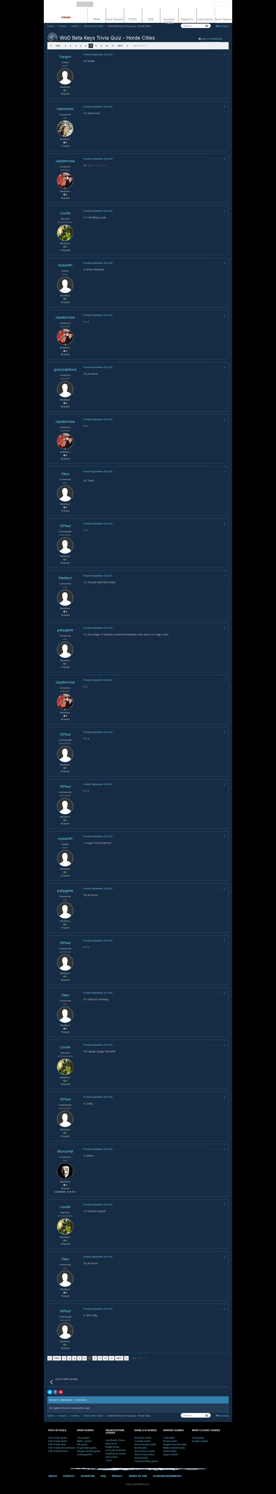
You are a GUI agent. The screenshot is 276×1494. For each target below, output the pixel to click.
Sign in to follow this (211, 38)
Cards (109, 1460)
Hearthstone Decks (115, 1440)
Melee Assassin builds (174, 1447)
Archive (76, 26)
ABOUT (52, 1476)
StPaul (65, 526)
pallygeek (65, 630)
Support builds (170, 1454)
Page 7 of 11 (139, 45)
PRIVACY (117, 1476)
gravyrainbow (65, 369)
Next (120, 46)
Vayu (65, 474)
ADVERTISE (88, 1476)
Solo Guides (112, 1456)
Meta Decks (111, 1443)
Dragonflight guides (87, 1447)
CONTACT (69, 1476)
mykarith (65, 265)
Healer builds (170, 1451)
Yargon (65, 57)
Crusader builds (142, 1441)
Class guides (83, 1437)
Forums (63, 26)
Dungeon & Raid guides (88, 1451)
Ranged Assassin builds (175, 1444)
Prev (58, 46)
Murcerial (65, 1151)
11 (113, 45)
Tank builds (169, 1437)
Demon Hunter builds (145, 1444)
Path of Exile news (57, 1444)
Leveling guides (84, 1454)
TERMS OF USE (137, 1476)
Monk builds (140, 1447)
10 (106, 45)
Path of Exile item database (61, 1447)
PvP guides (82, 1444)
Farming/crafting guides (146, 1461)
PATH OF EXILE (57, 1430)
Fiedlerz (65, 578)
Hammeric (65, 109)
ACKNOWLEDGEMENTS (167, 1476)
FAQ (103, 1476)
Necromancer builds (144, 1451)
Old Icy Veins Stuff (95, 26)
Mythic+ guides (84, 1441)
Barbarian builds (142, 1437)
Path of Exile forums (58, 1451)
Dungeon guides (200, 1441)
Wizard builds (141, 1457)
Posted (97, 54)
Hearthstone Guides (116, 1453)
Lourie (65, 213)
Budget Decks (112, 1446)
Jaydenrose (65, 161)
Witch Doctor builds (144, 1454)
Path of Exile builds (57, 1441)
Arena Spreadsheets (116, 1450)
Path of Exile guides (57, 1437)
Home (52, 26)
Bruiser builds (170, 1441)
